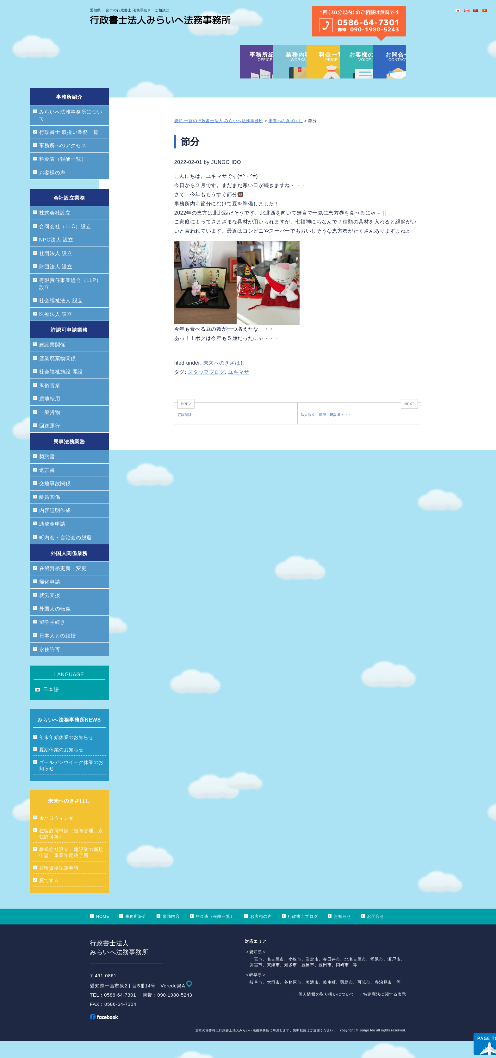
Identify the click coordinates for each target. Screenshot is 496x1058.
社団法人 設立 (55, 270)
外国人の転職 (55, 625)
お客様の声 (52, 189)
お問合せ (375, 933)
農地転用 (49, 415)
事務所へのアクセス (63, 162)
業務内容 (171, 933)
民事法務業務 (69, 458)
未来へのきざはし (286, 137)
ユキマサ (238, 388)
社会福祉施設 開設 (61, 388)
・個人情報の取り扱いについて (324, 1011)
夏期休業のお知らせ (61, 766)
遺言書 (47, 487)
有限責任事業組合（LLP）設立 (70, 300)
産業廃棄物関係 (57, 375)
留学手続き (52, 639)
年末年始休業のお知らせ (66, 754)
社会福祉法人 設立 (61, 317)
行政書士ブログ (303, 933)
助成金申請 (52, 540)
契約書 (47, 473)
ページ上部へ (474, 1014)
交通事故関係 (55, 500)
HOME (102, 933)
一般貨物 (49, 429)
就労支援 (49, 612)
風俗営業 (49, 402)
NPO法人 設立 (56, 256)
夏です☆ (49, 897)
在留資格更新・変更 (63, 585)
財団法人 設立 (55, 283)
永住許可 (49, 666)
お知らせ (342, 933)
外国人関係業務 (69, 570)
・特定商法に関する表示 (382, 1011)
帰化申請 (49, 598)
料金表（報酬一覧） (63, 175)
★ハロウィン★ (56, 834)
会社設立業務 (69, 214)
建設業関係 (52, 361)
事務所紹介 (69, 113)
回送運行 (49, 442)
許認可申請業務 (69, 346)
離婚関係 (49, 513)
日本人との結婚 (57, 652)
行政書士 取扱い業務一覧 (69, 149)
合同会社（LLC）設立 (65, 243)
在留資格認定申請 (59, 884)
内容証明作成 (55, 527)
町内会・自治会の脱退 (65, 554)
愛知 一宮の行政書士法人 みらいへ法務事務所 (218, 137)
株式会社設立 (55, 229)
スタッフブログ (206, 388)
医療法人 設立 (55, 331)
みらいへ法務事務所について (70, 132)
